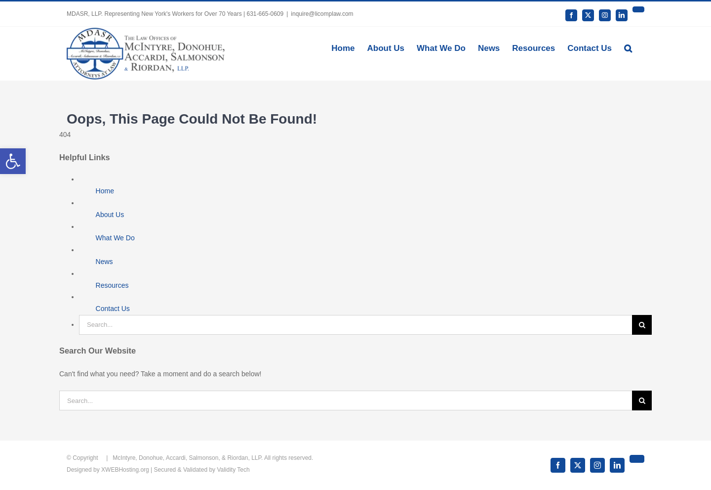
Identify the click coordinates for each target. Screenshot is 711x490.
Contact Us (113, 308)
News (104, 262)
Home (105, 191)
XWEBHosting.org (125, 469)
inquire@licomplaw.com (322, 13)
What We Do (115, 238)
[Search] (642, 325)
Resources (112, 285)
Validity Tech (233, 469)
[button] (628, 47)
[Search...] (355, 325)
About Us (110, 215)
